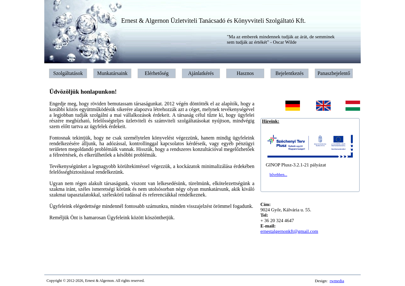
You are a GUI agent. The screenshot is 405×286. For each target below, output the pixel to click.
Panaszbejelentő (333, 73)
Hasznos (245, 73)
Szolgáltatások (68, 73)
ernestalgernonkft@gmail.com (289, 231)
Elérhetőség (157, 73)
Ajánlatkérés (201, 73)
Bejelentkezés (290, 73)
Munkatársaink (112, 73)
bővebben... (278, 174)
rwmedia (337, 280)
